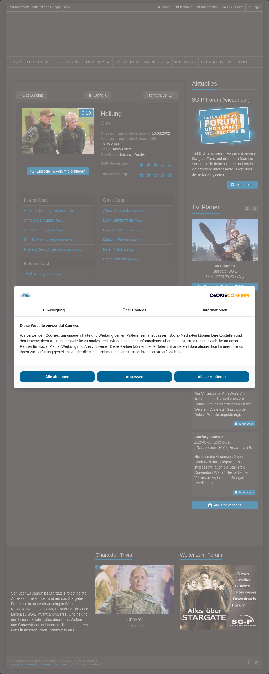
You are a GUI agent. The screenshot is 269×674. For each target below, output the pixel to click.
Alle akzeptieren (212, 377)
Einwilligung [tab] (54, 310)
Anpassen (134, 377)
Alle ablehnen (57, 377)
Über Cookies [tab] (134, 310)
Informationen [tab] (215, 310)
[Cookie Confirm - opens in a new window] (229, 295)
